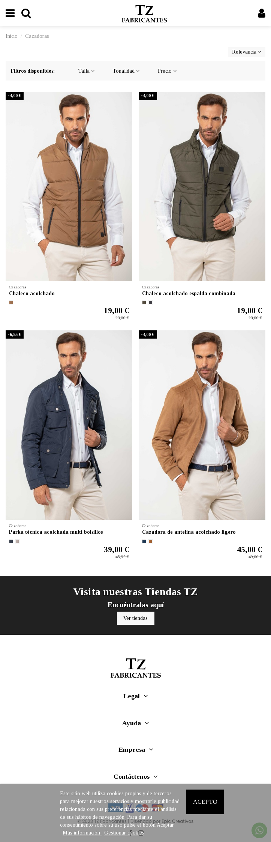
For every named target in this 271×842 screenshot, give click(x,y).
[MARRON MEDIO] (11, 302)
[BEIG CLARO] (17, 541)
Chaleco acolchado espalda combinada (188, 293)
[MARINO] (11, 541)
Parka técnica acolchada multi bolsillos (56, 532)
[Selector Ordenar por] (246, 52)
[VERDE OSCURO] (144, 302)
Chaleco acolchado (32, 293)
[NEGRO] (150, 302)
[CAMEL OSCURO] (150, 541)
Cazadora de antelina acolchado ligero (189, 532)
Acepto (205, 802)
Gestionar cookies (124, 833)
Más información (82, 833)
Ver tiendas (135, 618)
